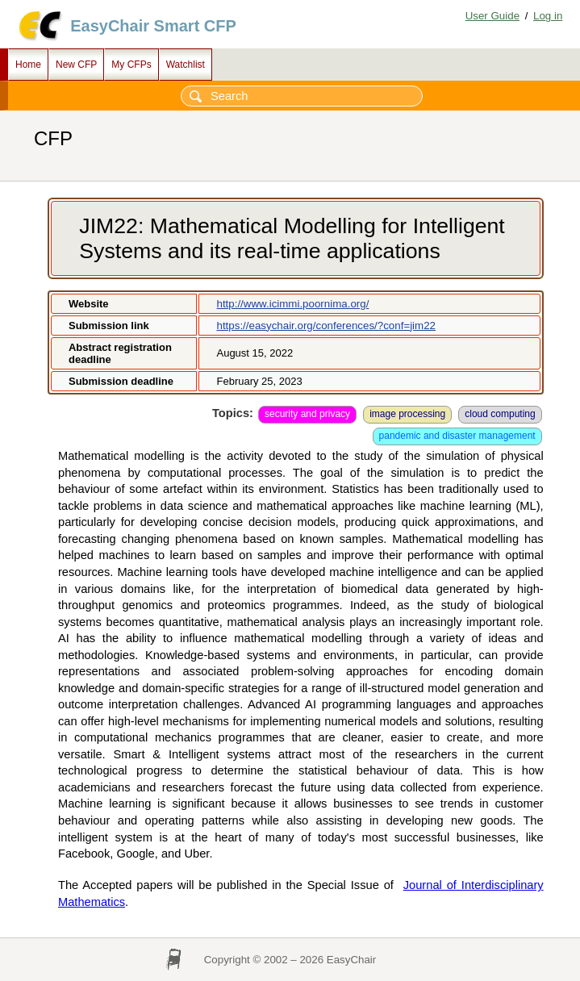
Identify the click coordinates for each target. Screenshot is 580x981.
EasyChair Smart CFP (153, 26)
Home (28, 64)
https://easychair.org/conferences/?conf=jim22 (326, 325)
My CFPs (131, 64)
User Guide (492, 16)
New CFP (76, 64)
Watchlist (185, 64)
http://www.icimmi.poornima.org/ (292, 304)
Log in (547, 16)
